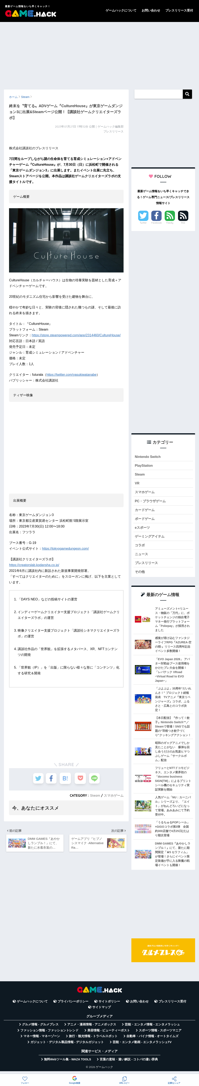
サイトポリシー (109, 1005)
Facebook (156, 222)
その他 (140, 575)
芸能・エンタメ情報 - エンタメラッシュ (152, 1028)
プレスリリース (147, 566)
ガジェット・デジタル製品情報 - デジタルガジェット (67, 1045)
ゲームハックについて (121, 10)
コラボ (140, 548)
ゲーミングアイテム (150, 539)
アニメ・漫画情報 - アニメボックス (91, 1028)
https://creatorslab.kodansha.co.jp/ (34, 565)
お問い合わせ (151, 10)
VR (137, 484)
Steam (95, 795)
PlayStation (144, 466)
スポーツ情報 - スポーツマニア (160, 1034)
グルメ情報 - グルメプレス (40, 1028)
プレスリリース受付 (179, 10)
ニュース (142, 557)
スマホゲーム (114, 795)
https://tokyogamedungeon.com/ (65, 548)
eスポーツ (143, 530)
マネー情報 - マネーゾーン (41, 1040)
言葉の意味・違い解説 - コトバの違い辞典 (129, 1063)
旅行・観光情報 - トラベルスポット (93, 1040)
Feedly (169, 222)
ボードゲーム (145, 521)
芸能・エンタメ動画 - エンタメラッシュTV (142, 1045)
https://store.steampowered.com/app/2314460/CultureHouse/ (76, 335)
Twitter (143, 222)
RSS (183, 222)
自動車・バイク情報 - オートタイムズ (152, 1040)
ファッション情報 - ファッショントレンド (49, 1034)
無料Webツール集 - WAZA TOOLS (67, 1063)
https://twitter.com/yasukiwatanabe (71, 374)
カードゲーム (145, 511)
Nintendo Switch (148, 457)
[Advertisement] (99, 54)
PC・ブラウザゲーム (151, 502)
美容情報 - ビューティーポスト (108, 1034)
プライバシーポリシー (73, 1005)
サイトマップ (101, 1011)
